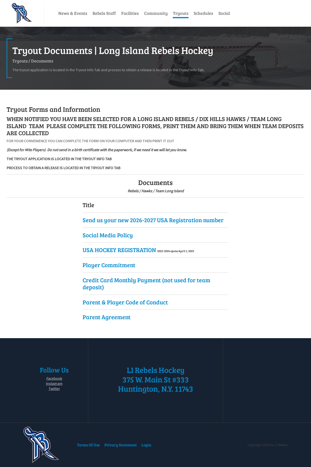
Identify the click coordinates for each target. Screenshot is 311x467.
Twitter (54, 388)
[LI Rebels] (22, 13)
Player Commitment (109, 265)
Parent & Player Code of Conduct (125, 302)
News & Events (72, 13)
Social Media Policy (108, 235)
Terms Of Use (88, 444)
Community (156, 13)
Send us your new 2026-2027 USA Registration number (153, 220)
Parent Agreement (106, 317)
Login (146, 444)
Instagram (54, 383)
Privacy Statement (120, 444)
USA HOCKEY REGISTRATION (120, 250)
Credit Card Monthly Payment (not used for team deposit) (146, 283)
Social (224, 13)
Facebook (54, 378)
